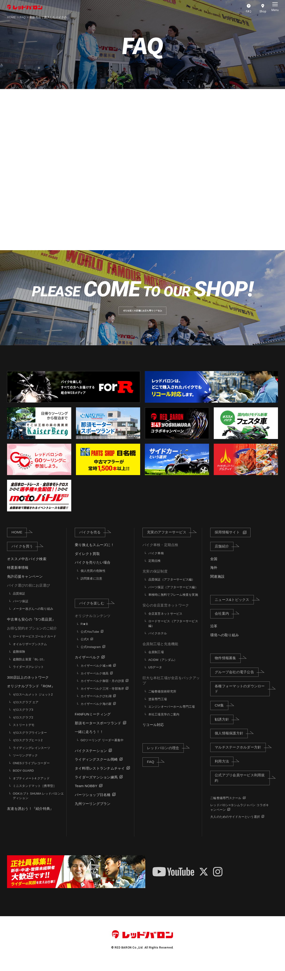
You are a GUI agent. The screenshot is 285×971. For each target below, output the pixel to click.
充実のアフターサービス (169, 539)
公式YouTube (90, 639)
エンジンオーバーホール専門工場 (171, 714)
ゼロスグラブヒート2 (28, 747)
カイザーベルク (87, 664)
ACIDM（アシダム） (162, 667)
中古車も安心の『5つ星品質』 (31, 627)
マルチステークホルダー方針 (240, 754)
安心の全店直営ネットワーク (165, 612)
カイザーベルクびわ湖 (96, 703)
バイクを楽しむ (94, 610)
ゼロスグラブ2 (23, 724)
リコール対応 (153, 732)
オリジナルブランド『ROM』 (31, 693)
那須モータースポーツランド (98, 730)
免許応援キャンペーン (25, 584)
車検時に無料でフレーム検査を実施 (173, 602)
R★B (84, 631)
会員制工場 (156, 659)
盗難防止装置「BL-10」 (29, 666)
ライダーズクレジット (28, 674)
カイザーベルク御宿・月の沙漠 (102, 688)
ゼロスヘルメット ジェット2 (33, 701)
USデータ (155, 674)
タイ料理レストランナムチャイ (100, 776)
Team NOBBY (86, 793)
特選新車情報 (18, 575)
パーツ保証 (20, 608)
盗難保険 (19, 659)
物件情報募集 (228, 665)
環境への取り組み (224, 642)
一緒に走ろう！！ (89, 739)
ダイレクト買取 (87, 561)
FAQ (23, 17)
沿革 (214, 633)
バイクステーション (91, 758)
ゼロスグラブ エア (26, 709)
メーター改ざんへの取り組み (33, 616)
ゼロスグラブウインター (30, 739)
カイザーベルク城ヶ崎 (96, 673)
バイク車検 (156, 560)
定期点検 (154, 568)
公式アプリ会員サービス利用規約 (242, 785)
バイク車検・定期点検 (160, 552)
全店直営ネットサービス (165, 620)
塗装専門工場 (157, 706)
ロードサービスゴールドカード (34, 643)
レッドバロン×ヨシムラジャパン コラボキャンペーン (239, 815)
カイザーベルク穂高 (95, 680)
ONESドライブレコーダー (31, 770)
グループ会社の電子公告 (237, 679)
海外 (214, 575)
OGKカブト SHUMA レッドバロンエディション (38, 803)
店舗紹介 (224, 553)
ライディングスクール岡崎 (96, 767)
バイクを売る (92, 539)
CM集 (221, 712)
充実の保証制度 (155, 578)
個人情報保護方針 (231, 740)
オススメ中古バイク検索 (26, 566)
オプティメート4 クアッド (31, 785)
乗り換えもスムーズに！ (94, 552)
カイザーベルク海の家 (96, 711)
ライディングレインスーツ (31, 755)
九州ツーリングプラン (93, 811)
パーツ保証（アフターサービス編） (173, 594)
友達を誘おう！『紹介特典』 (30, 816)
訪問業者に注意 (91, 585)
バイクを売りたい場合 (93, 570)
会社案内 (224, 620)
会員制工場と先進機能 (160, 651)
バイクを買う (24, 553)
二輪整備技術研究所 (162, 698)
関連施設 (217, 584)
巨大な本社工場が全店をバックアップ (171, 687)
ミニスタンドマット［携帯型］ (34, 793)
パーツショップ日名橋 (93, 802)
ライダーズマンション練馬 (96, 784)
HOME (11, 17)
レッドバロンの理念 (165, 755)
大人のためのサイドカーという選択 (235, 824)
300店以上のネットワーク (28, 684)
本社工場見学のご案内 (164, 721)
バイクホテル (157, 640)
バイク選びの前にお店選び (28, 592)
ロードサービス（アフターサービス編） (173, 631)
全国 (214, 566)
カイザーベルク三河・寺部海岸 (102, 695)
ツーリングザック (25, 762)
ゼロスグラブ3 (23, 717)
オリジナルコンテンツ (93, 623)
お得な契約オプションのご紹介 (32, 635)
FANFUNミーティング (93, 721)
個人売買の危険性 (93, 578)
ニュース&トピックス (234, 606)
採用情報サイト (227, 539)
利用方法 (224, 768)
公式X (85, 646)
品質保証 (19, 601)
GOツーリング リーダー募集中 (102, 747)
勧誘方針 (224, 726)
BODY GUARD (23, 778)
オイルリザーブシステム (30, 651)
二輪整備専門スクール (225, 805)
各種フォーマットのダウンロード (242, 695)
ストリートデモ (24, 732)
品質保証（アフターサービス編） (171, 586)
